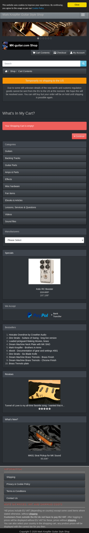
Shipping (11, 477)
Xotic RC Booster (44, 289)
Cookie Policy (38, 8)
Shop (13, 71)
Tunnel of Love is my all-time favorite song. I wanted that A (34, 405)
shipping (33, 514)
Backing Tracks (12, 158)
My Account (77, 52)
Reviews (9, 374)
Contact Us (12, 498)
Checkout (60, 52)
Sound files (10, 221)
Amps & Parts (12, 172)
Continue (79, 136)
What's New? (11, 419)
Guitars (8, 151)
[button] (8, 29)
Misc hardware (12, 186)
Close (77, 4)
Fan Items (10, 193)
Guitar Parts (11, 165)
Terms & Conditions (16, 491)
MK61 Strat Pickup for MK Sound (44, 455)
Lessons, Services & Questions (20, 207)
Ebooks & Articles (13, 200)
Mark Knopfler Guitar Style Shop (23, 14)
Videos (8, 214)
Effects (8, 179)
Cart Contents (41, 52)
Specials (9, 253)
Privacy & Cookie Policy (18, 484)
